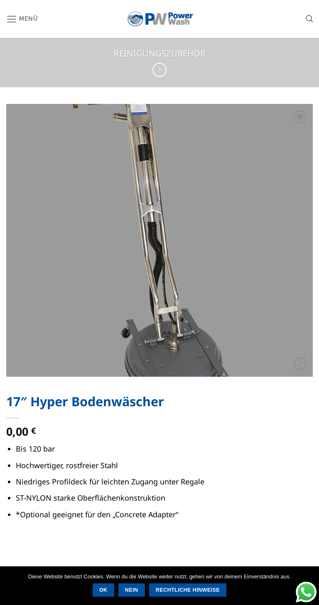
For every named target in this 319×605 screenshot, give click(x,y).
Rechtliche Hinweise (188, 590)
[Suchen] (309, 18)
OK (103, 590)
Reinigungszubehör (160, 53)
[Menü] (22, 19)
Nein (131, 590)
